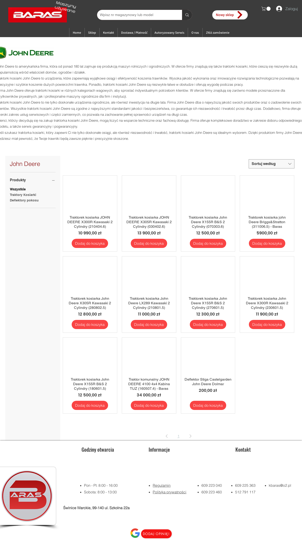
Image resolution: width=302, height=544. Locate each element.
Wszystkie (18, 189)
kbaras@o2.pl (280, 485)
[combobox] (271, 163)
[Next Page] (190, 436)
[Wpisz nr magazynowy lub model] (136, 15)
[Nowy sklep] (230, 14)
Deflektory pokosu (24, 200)
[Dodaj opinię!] (156, 533)
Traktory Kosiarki (23, 194)
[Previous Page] (166, 436)
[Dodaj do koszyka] (90, 243)
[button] (266, 9)
